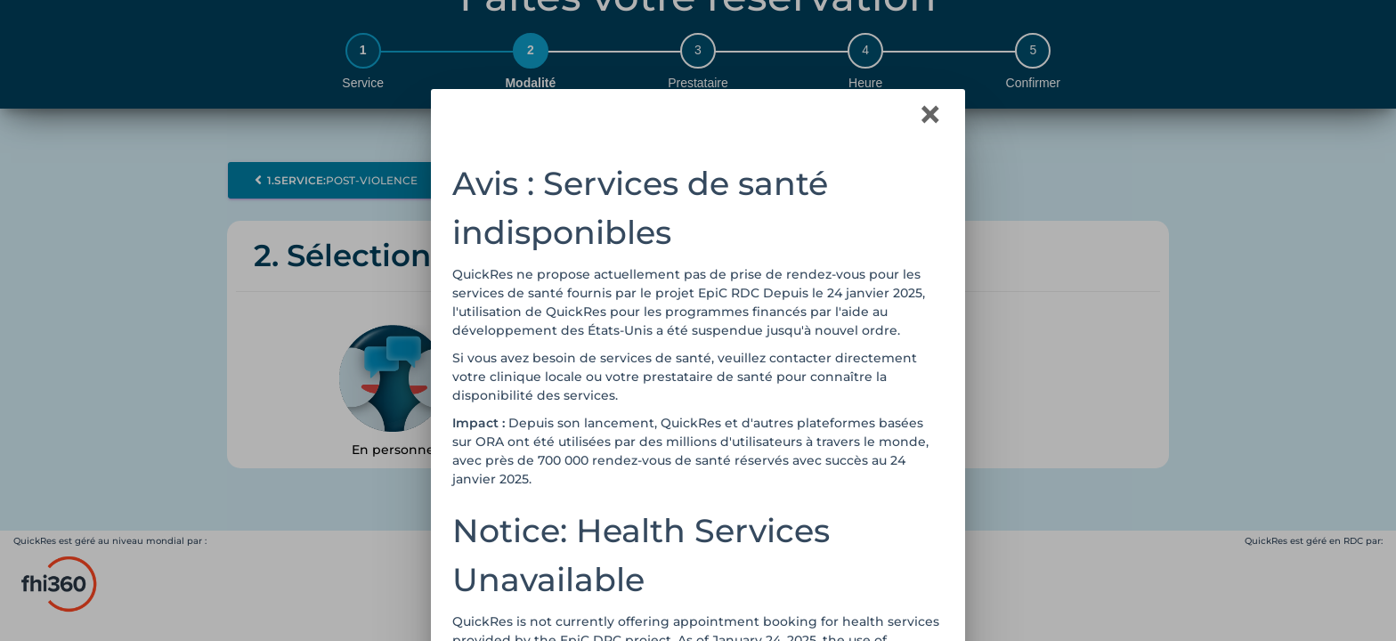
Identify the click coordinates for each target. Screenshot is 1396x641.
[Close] (930, 115)
